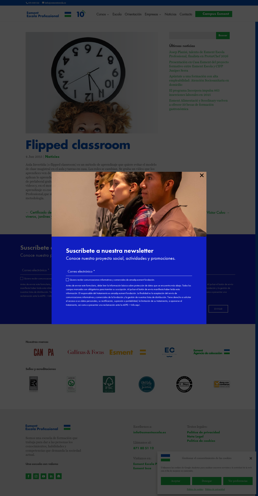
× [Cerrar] (202, 174)
